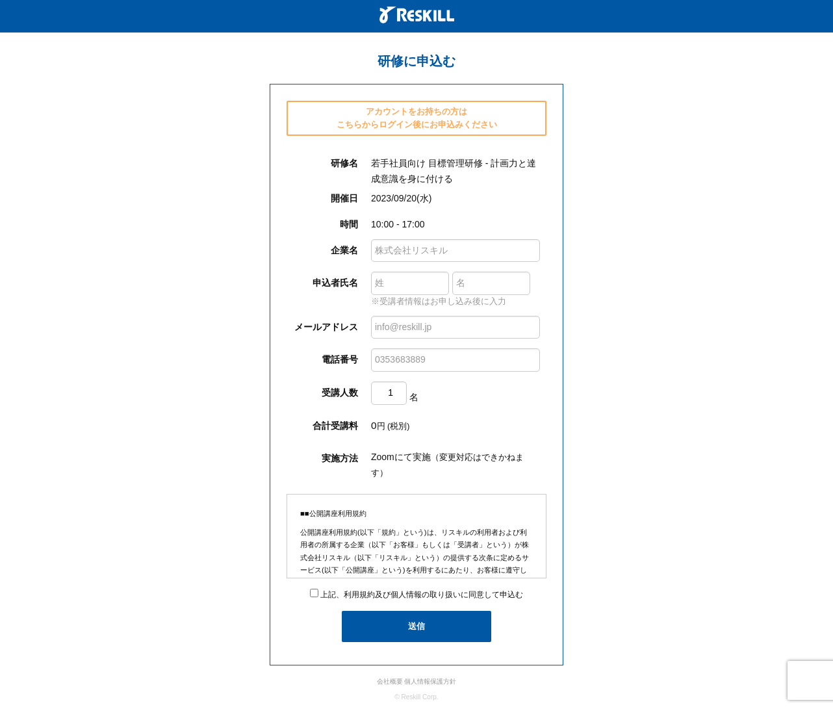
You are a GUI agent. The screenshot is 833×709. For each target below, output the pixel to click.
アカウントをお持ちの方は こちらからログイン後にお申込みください (417, 118)
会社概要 (390, 681)
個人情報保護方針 (430, 681)
